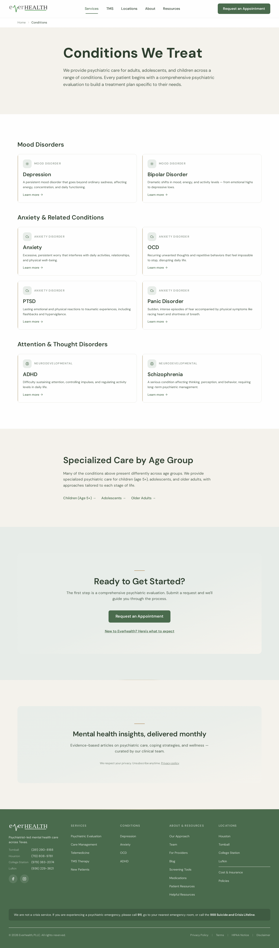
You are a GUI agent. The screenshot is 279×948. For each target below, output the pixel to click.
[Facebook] (13, 878)
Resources (171, 8)
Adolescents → (113, 498)
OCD (123, 853)
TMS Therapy (80, 861)
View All (126, 869)
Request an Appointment (244, 8)
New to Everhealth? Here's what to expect (139, 631)
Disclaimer (263, 935)
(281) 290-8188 (42, 850)
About (150, 8)
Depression (128, 836)
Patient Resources (182, 886)
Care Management (84, 844)
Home (21, 22)
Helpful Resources (182, 894)
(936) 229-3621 (42, 868)
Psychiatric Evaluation (86, 836)
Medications (178, 878)
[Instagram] (24, 878)
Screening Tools (180, 869)
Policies (224, 881)
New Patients (80, 869)
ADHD (124, 861)
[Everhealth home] (28, 9)
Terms (220, 935)
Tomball (224, 844)
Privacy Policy (199, 935)
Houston (224, 836)
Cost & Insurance (231, 872)
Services (92, 8)
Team (173, 844)
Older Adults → (143, 498)
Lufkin (223, 861)
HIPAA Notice (240, 935)
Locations (129, 8)
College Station (229, 853)
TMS (109, 8)
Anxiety (125, 844)
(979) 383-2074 (42, 862)
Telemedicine (80, 853)
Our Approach (179, 836)
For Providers (178, 853)
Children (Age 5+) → (79, 498)
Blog (172, 861)
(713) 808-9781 (42, 856)
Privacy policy (170, 763)
